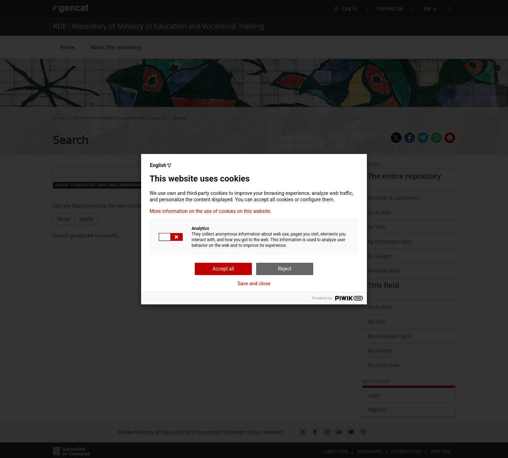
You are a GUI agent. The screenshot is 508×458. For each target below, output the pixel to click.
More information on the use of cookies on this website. (211, 211)
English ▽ (160, 165)
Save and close (254, 283)
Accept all (223, 269)
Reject (285, 269)
